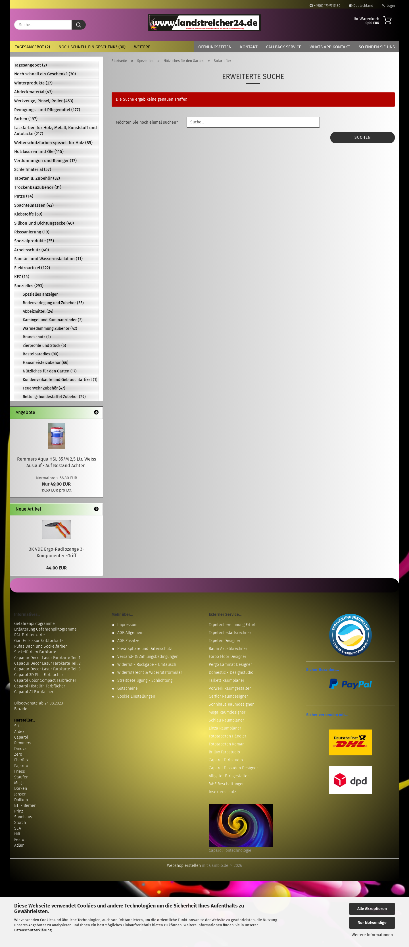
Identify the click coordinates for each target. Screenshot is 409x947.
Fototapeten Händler (227, 736)
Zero (18, 754)
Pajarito (21, 765)
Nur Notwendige (372, 922)
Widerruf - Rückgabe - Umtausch (146, 664)
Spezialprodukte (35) (34, 240)
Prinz (18, 811)
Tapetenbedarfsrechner (230, 632)
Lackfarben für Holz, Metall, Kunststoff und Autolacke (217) (55, 130)
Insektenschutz (222, 791)
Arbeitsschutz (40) (31, 249)
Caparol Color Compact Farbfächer (45, 680)
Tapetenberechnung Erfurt (232, 624)
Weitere (142, 46)
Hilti (18, 834)
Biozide (20, 708)
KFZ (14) (21, 276)
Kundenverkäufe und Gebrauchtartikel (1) (60, 379)
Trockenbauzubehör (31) (37, 187)
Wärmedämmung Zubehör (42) (50, 328)
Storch (20, 822)
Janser (20, 794)
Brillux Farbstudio (224, 752)
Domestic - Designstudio (231, 672)
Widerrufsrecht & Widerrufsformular (149, 672)
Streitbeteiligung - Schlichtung (144, 680)
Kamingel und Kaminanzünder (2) (53, 320)
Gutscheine (127, 688)
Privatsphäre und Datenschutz (144, 648)
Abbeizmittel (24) (38, 311)
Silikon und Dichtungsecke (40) (44, 223)
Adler (19, 845)
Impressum (127, 624)
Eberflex (21, 760)
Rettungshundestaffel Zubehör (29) (54, 396)
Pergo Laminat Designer (230, 664)
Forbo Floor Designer (227, 656)
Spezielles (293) (28, 285)
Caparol (21, 737)
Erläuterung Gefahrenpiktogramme (45, 629)
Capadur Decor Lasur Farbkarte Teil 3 (47, 669)
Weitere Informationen (372, 935)
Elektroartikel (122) (32, 267)
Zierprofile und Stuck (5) (44, 345)
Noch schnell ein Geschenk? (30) (92, 46)
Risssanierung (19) (31, 232)
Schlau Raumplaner (226, 720)
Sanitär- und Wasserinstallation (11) (48, 258)
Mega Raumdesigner (227, 712)
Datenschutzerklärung (33, 930)
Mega (19, 782)
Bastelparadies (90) (41, 354)
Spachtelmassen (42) (34, 205)
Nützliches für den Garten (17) (50, 371)
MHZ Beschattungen (227, 784)
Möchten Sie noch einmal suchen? (147, 122)
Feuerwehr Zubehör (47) (44, 388)
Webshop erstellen (184, 865)
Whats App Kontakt (330, 46)
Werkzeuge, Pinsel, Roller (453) (43, 100)
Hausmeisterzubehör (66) (45, 362)
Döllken (21, 799)
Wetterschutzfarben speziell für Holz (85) (53, 142)
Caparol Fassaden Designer (233, 768)
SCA (17, 828)
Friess (19, 771)
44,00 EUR (56, 568)
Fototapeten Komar (226, 744)
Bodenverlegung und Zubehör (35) (53, 303)
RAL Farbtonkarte (29, 635)
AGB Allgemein (130, 632)
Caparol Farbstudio (226, 760)
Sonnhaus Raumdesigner (231, 704)
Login (388, 6)
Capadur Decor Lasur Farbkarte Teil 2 (47, 663)
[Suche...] (79, 25)
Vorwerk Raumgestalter (230, 688)
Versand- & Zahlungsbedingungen (147, 656)
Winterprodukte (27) (33, 83)
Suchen (362, 137)
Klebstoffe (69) (28, 214)
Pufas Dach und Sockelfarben (41, 646)
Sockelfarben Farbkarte (35, 652)
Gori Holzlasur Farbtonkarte (39, 640)
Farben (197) (25, 118)
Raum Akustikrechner (228, 648)
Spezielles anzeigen (41, 294)
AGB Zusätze (128, 640)
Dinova (20, 748)
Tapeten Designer (224, 640)
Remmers (22, 743)
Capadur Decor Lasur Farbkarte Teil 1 (47, 657)
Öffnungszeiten (214, 46)
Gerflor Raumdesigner (228, 696)
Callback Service (283, 46)
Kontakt (249, 46)
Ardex (19, 731)
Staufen (21, 777)
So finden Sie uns (377, 46)
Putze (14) (23, 196)
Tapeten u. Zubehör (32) (37, 178)
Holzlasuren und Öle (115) (39, 151)
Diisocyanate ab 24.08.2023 (38, 703)
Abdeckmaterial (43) (33, 91)
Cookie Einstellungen (136, 696)
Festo (19, 839)
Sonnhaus (23, 817)
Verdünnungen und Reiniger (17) (45, 160)
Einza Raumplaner (225, 728)
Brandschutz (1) (37, 337)
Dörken (20, 788)
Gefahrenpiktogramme (34, 623)
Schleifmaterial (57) (32, 169)
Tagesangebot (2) (32, 46)
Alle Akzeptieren (372, 908)
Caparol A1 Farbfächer (33, 691)
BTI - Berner (25, 805)
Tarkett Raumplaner (226, 680)
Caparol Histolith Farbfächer (39, 686)
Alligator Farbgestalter (229, 776)
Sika (18, 726)
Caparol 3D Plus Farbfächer (38, 674)
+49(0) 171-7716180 (325, 6)
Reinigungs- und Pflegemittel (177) (47, 109)
